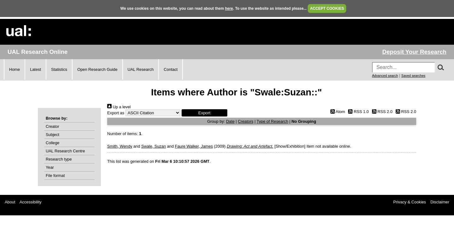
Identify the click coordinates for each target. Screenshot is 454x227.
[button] (204, 112)
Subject (52, 134)
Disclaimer (439, 202)
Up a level (119, 107)
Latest (35, 69)
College (52, 142)
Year (50, 167)
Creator (52, 126)
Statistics (59, 69)
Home (14, 69)
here (229, 8)
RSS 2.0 (381, 111)
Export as (115, 113)
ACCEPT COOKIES (327, 8)
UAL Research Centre (65, 151)
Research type (59, 159)
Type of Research (272, 121)
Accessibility (31, 202)
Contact (171, 69)
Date (230, 121)
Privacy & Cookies (409, 202)
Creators (245, 121)
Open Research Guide (97, 69)
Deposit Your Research (414, 51)
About (10, 202)
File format (55, 175)
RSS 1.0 (357, 111)
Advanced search (385, 75)
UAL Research (141, 69)
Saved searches (413, 75)
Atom (336, 111)
